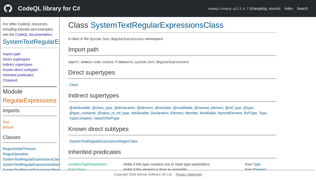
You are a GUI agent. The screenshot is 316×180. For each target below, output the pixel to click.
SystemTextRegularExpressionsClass (52, 41)
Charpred (10, 80)
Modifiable (208, 113)
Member (191, 113)
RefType (250, 113)
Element (176, 113)
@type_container (82, 113)
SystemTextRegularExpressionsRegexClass (37, 170)
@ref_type (233, 108)
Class (73, 85)
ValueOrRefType (106, 118)
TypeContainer (80, 118)
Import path (11, 54)
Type (262, 113)
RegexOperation (15, 154)
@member (163, 108)
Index (288, 8)
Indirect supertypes (17, 64)
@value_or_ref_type (113, 113)
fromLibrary (77, 170)
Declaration (159, 113)
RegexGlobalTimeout (19, 149)
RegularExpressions (29, 100)
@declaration (124, 108)
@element (145, 108)
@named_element (208, 108)
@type (248, 108)
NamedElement (230, 113)
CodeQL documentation (33, 34)
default (8, 127)
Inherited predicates (18, 75)
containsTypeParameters (87, 164)
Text (6, 122)
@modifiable (182, 108)
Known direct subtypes (20, 70)
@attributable (79, 108)
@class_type (102, 108)
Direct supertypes (16, 59)
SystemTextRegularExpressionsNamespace (37, 164)
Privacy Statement (189, 174)
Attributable (140, 113)
